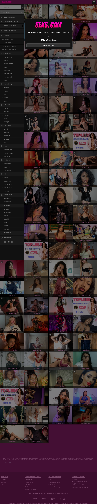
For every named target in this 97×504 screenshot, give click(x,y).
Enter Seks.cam (48, 45)
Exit (48, 36)
